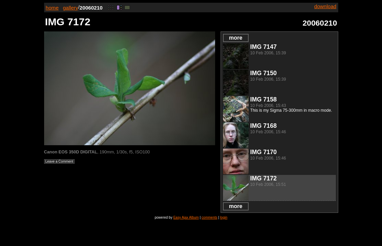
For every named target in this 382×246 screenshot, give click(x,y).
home (52, 8)
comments (209, 217)
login (223, 217)
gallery (70, 8)
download (325, 6)
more (235, 38)
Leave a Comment (59, 161)
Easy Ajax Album (186, 217)
